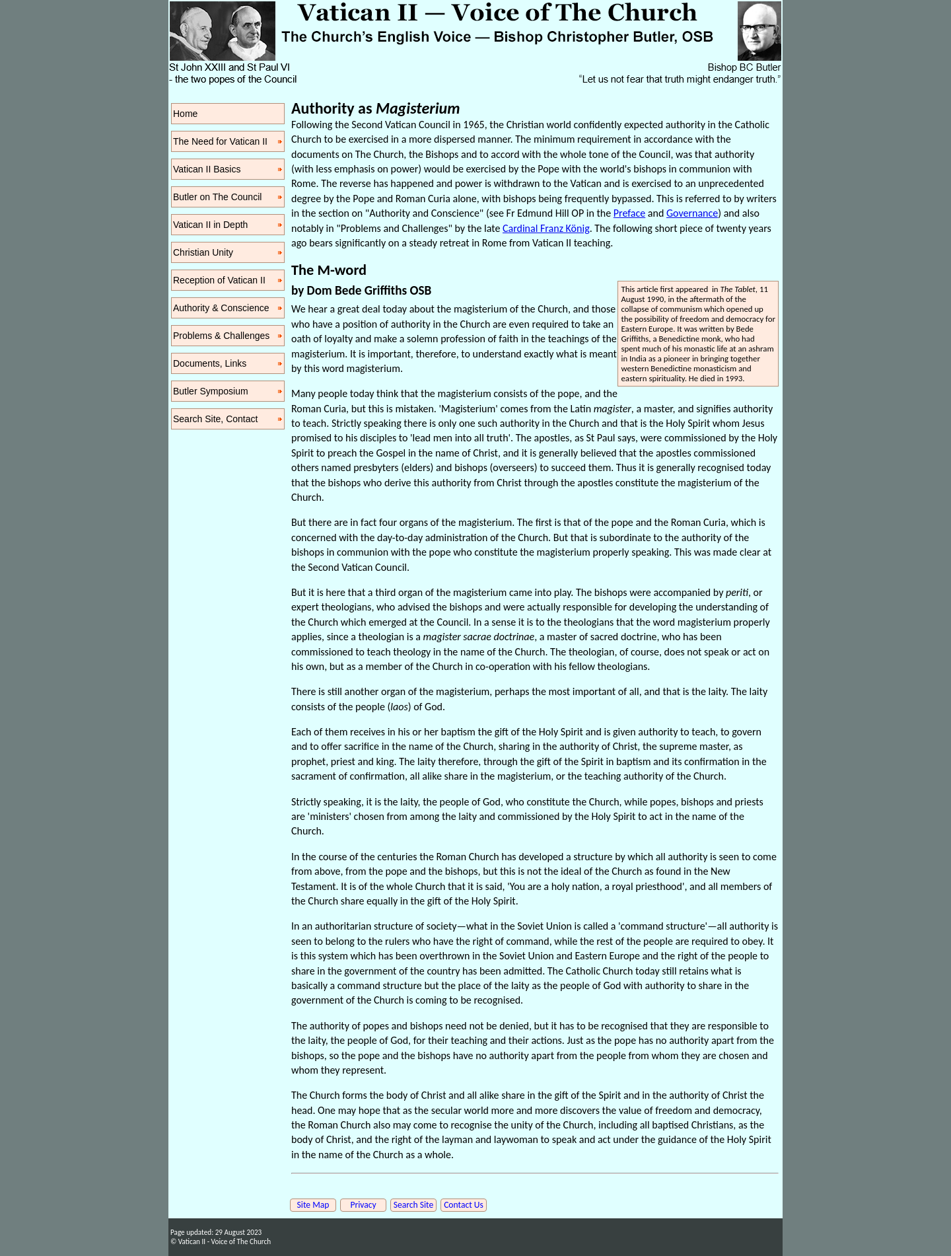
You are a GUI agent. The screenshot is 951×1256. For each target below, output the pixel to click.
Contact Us (463, 1204)
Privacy (363, 1204)
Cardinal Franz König (546, 228)
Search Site (414, 1204)
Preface (629, 213)
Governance (692, 213)
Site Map (313, 1204)
